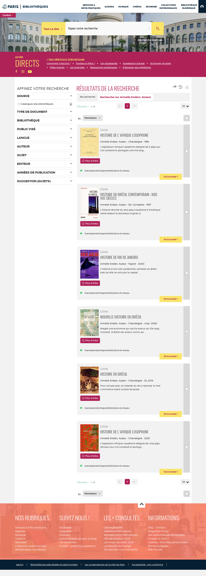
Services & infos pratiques (30, 533)
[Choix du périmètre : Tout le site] (54, 28)
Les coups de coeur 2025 (119, 548)
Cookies (153, 548)
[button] (202, 6)
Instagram (65, 537)
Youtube (64, 541)
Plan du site (155, 555)
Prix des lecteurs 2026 (117, 544)
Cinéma (20, 544)
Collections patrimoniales (31, 552)
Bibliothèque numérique (30, 555)
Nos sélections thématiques (121, 541)
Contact (160, 533)
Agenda (20, 537)
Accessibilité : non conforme (147, 570)
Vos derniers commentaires (121, 555)
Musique (20, 541)
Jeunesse (20, 548)
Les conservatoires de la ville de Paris (105, 570)
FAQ (150, 533)
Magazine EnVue (158, 537)
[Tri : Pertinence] (93, 118)
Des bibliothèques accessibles (166, 541)
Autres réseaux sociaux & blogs (78, 544)
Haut (141, 510)
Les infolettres (67, 548)
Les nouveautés (113, 533)
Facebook (65, 533)
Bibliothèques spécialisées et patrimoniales (54, 570)
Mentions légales (158, 552)
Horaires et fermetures (117, 537)
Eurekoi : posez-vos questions (77, 552)
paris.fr (19, 570)
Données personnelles (173, 548)
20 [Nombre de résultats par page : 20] (184, 106)
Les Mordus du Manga (117, 552)
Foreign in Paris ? (158, 544)
